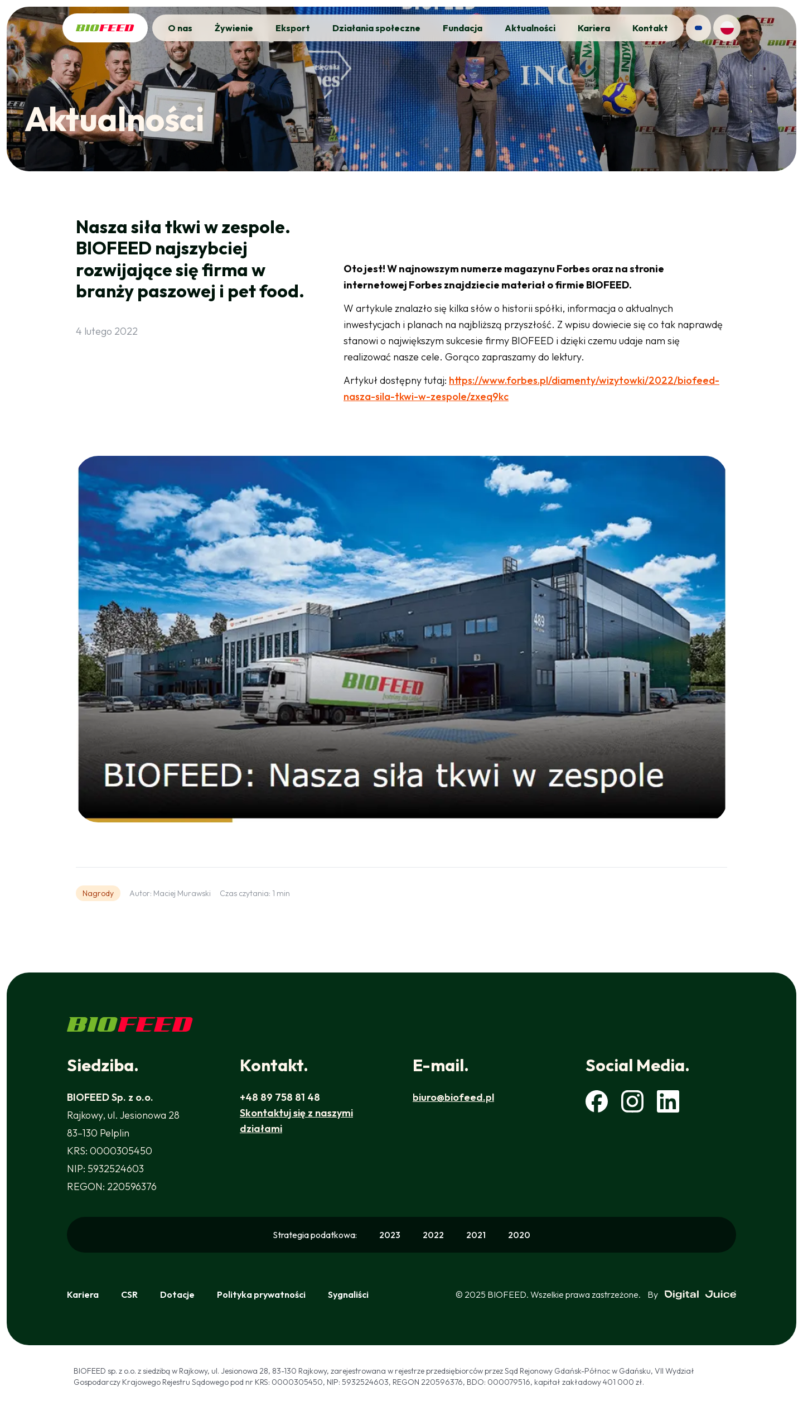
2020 (519, 1234)
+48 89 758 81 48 (280, 1097)
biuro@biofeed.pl (453, 1097)
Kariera (83, 1294)
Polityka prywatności (261, 1294)
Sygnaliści (348, 1294)
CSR (129, 1294)
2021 (476, 1234)
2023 (389, 1234)
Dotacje (177, 1294)
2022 (433, 1234)
